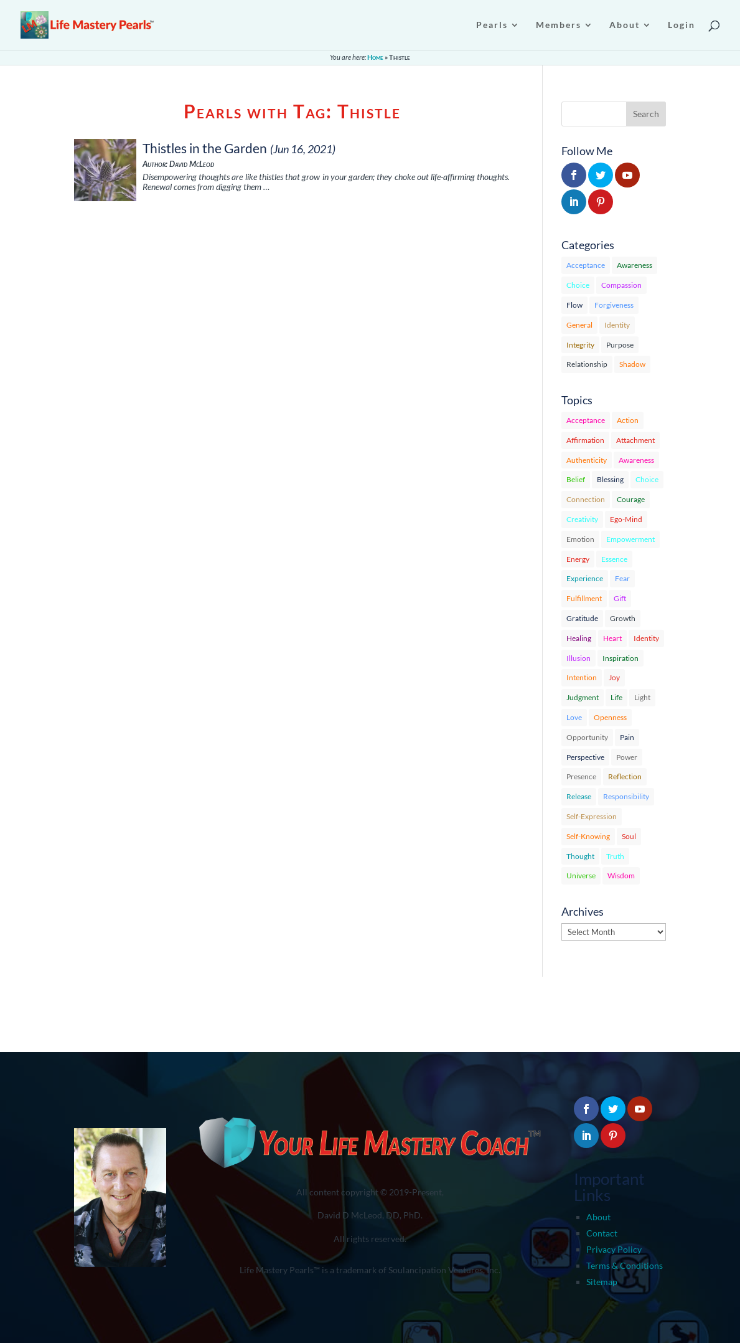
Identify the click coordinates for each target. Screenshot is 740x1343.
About (598, 1217)
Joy (614, 677)
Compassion (621, 285)
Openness (610, 717)
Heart (612, 638)
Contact (601, 1233)
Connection (585, 499)
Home (375, 57)
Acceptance (585, 265)
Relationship (586, 364)
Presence (581, 776)
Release (578, 796)
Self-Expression (591, 816)
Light (642, 697)
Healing (578, 638)
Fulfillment (584, 598)
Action (628, 420)
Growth (622, 618)
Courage (631, 499)
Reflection (625, 776)
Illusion (578, 658)
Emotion (580, 539)
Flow (574, 305)
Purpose (620, 344)
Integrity (580, 344)
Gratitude (582, 618)
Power (626, 757)
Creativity (582, 519)
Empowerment (630, 539)
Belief (575, 479)
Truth (615, 856)
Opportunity (587, 737)
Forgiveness (614, 305)
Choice (577, 285)
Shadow (632, 364)
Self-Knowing (588, 836)
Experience (584, 578)
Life (616, 697)
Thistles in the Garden (205, 148)
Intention (581, 677)
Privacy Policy (614, 1249)
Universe (581, 875)
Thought (580, 856)
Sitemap (601, 1281)
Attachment (635, 440)
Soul (629, 836)
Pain (627, 737)
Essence (614, 559)
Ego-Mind (626, 519)
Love (574, 717)
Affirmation (585, 440)
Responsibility (626, 796)
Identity (617, 325)
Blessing (610, 479)
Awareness (634, 265)
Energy (577, 559)
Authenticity (586, 460)
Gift (620, 598)
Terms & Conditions (624, 1265)
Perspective (585, 757)
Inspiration (620, 658)
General (579, 325)
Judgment (582, 697)
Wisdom (621, 875)
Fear (622, 578)
